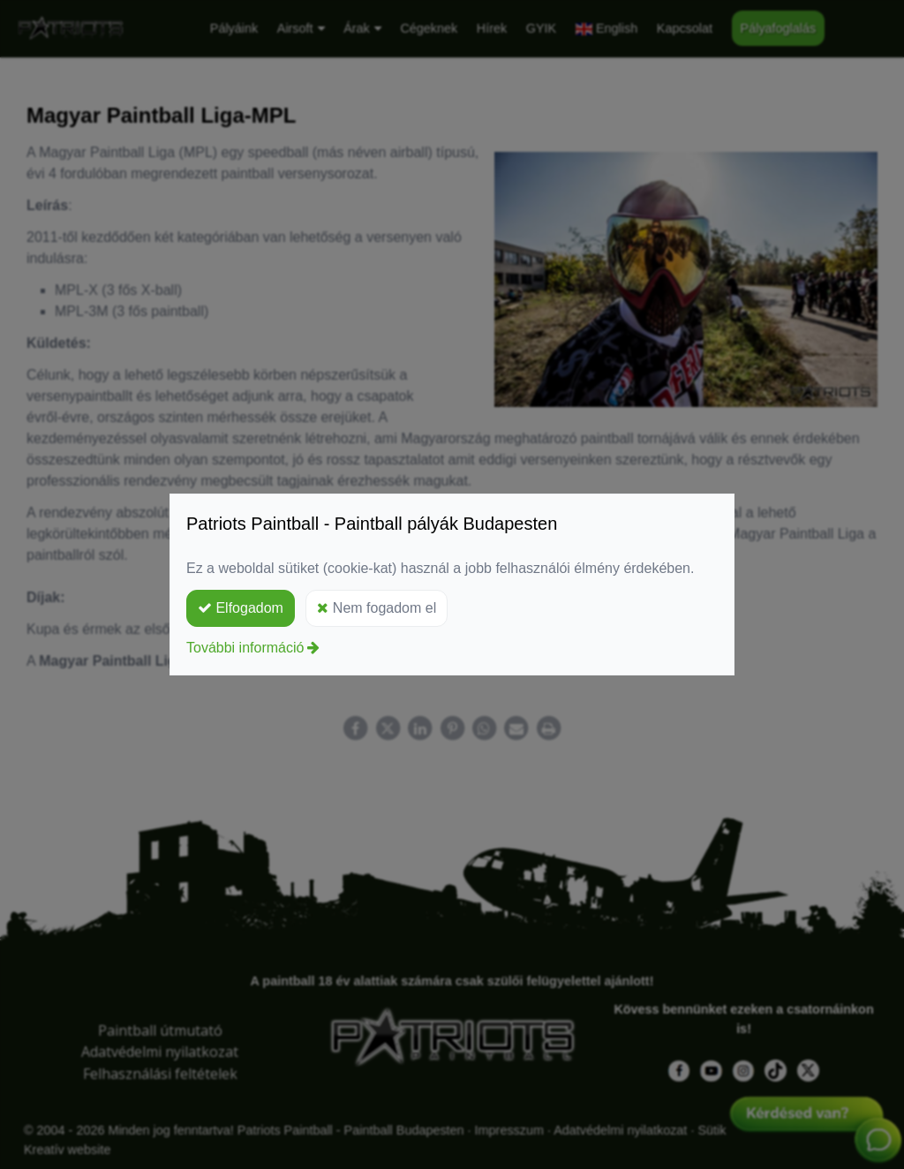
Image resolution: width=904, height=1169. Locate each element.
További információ (245, 647)
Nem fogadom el (376, 607)
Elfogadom (240, 607)
